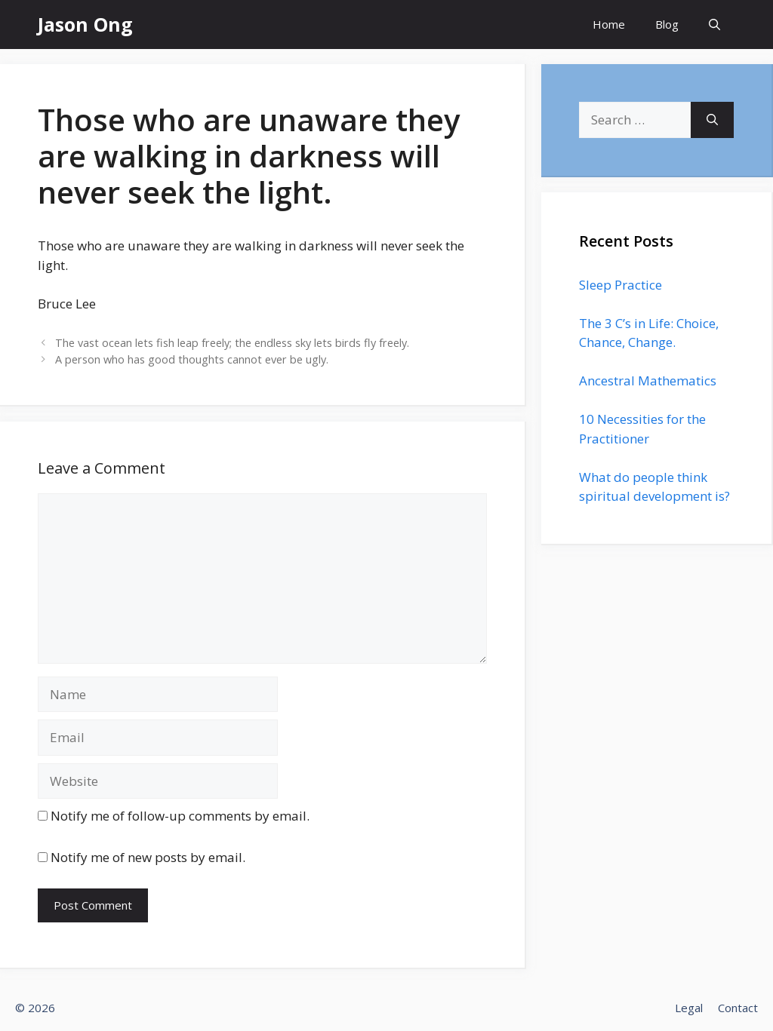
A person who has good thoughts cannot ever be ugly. (191, 359)
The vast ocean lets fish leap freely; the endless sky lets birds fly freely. (232, 343)
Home (609, 24)
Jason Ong (85, 24)
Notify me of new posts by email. (148, 857)
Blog (667, 24)
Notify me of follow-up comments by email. (180, 815)
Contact (738, 1007)
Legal (689, 1007)
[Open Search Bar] (714, 24)
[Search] (712, 120)
